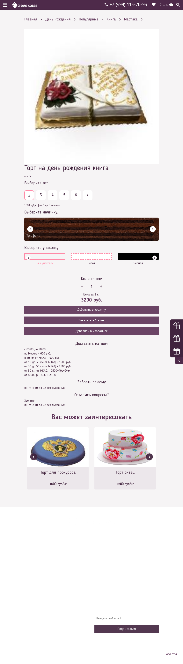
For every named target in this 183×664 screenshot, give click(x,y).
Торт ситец (125, 472)
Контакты (103, 567)
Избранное (104, 579)
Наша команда (106, 591)
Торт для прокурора (58, 472)
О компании (105, 555)
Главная (102, 550)
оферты (171, 654)
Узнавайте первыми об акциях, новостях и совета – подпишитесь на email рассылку (126, 609)
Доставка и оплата (109, 561)
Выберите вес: (36, 183)
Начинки (102, 573)
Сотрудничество (107, 585)
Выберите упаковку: (41, 248)
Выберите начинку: (41, 212)
